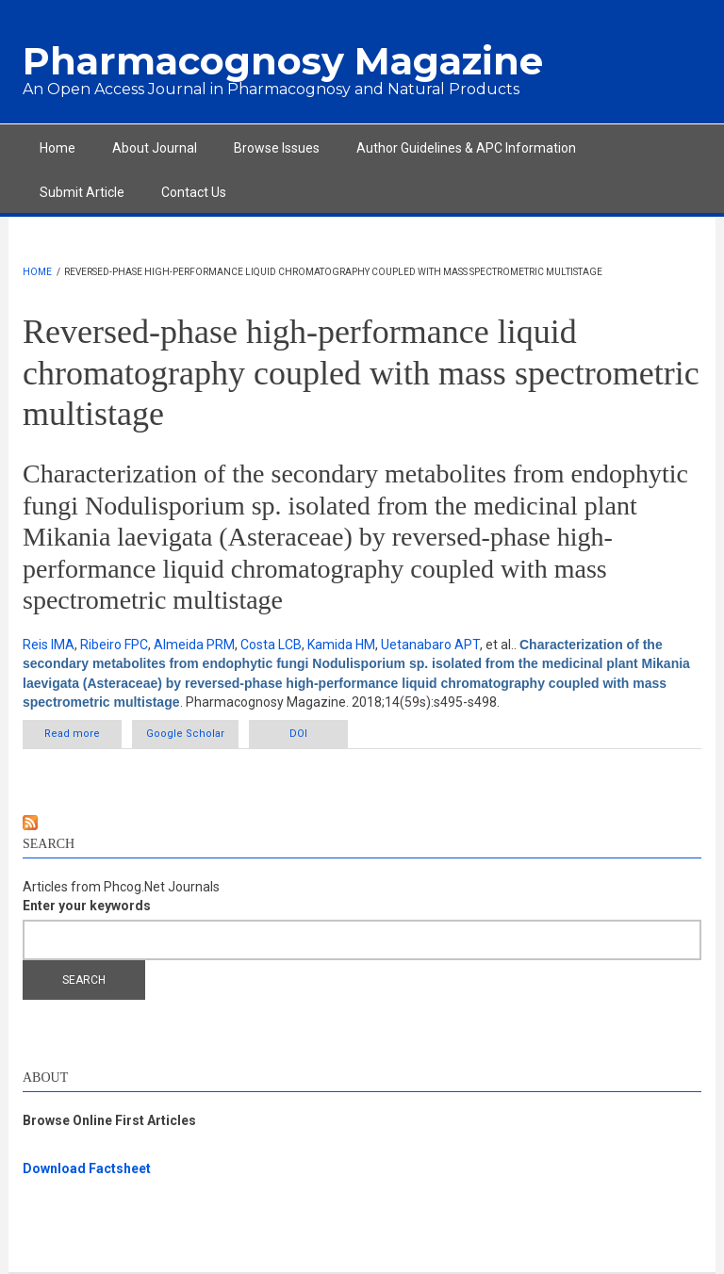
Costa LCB (271, 644)
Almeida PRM (194, 644)
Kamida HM (341, 644)
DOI (298, 733)
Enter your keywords (87, 905)
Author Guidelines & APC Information (466, 147)
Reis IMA (48, 644)
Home (57, 147)
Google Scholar (185, 733)
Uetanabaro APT (430, 644)
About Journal (154, 147)
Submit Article (82, 192)
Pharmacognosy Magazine (283, 61)
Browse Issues (277, 147)
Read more (83, 737)
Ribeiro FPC (114, 644)
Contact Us (193, 192)
